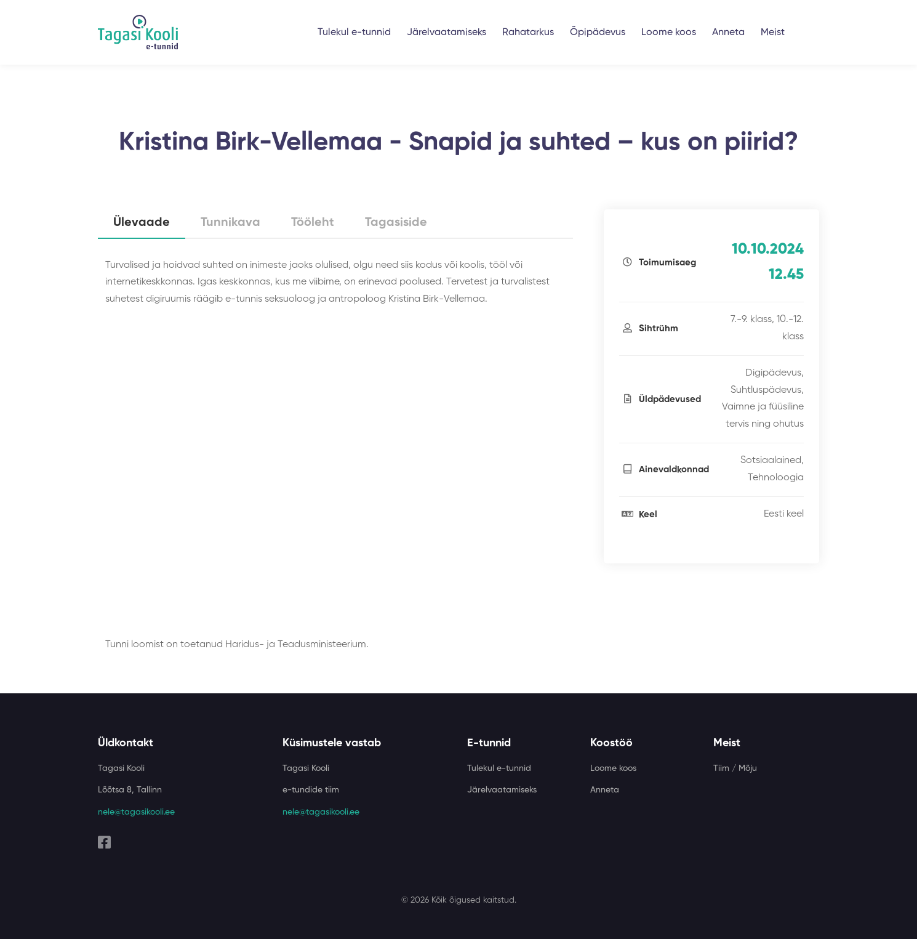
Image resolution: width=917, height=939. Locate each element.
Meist (773, 33)
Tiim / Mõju (735, 768)
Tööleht (312, 223)
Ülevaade (141, 223)
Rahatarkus (528, 33)
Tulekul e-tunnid (354, 33)
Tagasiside (396, 223)
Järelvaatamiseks (446, 33)
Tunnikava (230, 223)
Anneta (728, 33)
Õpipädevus (597, 33)
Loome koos (668, 33)
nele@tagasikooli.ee (136, 812)
